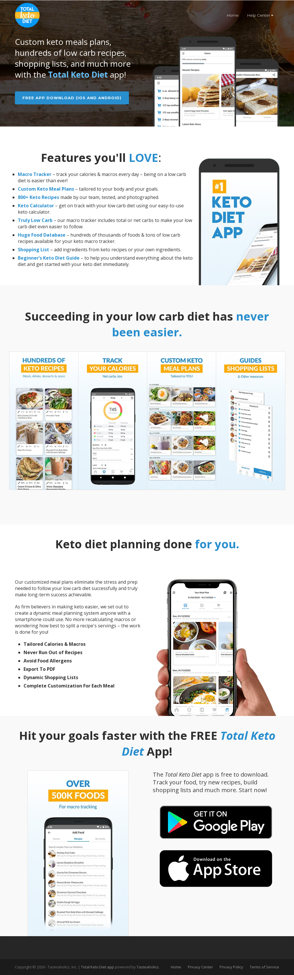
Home (233, 15)
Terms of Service (264, 967)
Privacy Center (200, 967)
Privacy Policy (231, 967)
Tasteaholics (148, 967)
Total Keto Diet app (98, 967)
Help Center (260, 15)
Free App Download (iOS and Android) (71, 97)
